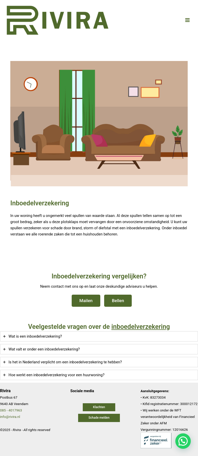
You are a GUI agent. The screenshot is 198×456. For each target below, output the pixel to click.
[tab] (99, 336)
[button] (99, 407)
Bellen (118, 300)
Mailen (86, 300)
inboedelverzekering (140, 326)
